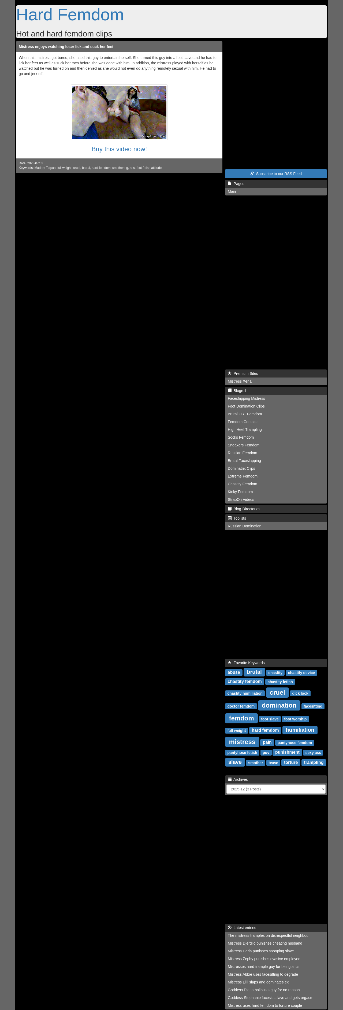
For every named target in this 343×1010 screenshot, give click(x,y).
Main (232, 191)
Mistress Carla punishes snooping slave (261, 951)
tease (273, 762)
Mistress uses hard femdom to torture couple (265, 1005)
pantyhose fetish (242, 752)
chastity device (301, 672)
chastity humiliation (244, 693)
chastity (275, 672)
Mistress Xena (240, 381)
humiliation (300, 730)
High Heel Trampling (245, 429)
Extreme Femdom (243, 476)
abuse (234, 672)
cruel (76, 168)
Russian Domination (244, 526)
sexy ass (313, 752)
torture (291, 762)
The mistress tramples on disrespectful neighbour (269, 935)
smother (255, 762)
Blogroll (237, 391)
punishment (287, 752)
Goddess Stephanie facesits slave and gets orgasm (270, 998)
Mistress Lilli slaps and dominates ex (258, 982)
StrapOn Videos (241, 499)
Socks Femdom (241, 437)
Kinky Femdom (240, 492)
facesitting (313, 706)
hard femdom (101, 168)
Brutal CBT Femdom (245, 414)
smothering (120, 168)
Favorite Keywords (246, 663)
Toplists (237, 518)
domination (279, 705)
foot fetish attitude (149, 168)
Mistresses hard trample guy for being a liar (264, 966)
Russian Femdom (242, 453)
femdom (241, 718)
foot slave (269, 719)
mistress (242, 741)
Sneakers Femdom (243, 445)
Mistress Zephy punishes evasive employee (264, 959)
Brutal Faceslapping (244, 460)
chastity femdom (245, 681)
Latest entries (242, 928)
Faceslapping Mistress (246, 398)
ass (132, 168)
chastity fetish (280, 681)
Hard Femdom (70, 14)
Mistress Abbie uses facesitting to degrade (263, 974)
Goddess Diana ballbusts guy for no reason (264, 990)
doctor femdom (241, 706)
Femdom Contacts (243, 422)
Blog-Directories (244, 509)
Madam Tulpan (45, 168)
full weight (64, 168)
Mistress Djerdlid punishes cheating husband (265, 943)
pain (267, 742)
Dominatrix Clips (241, 468)
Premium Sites (243, 373)
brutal (86, 168)
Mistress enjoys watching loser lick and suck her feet (66, 47)
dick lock (300, 693)
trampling (314, 762)
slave (235, 762)
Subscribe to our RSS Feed (276, 174)
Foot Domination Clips (246, 406)
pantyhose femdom (295, 742)
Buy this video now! (119, 149)
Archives (238, 779)
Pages (236, 184)
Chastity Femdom (242, 484)
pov (266, 752)
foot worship (295, 719)
